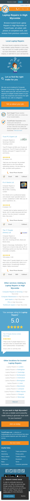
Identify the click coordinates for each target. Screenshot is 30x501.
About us (3, 451)
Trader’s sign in (24, 5)
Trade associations (21, 451)
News (3, 461)
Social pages (5, 464)
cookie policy (7, 492)
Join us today (15, 424)
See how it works (15, 443)
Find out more (18, 130)
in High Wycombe (15, 296)
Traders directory (21, 456)
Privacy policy (20, 454)
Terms (17, 461)
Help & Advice (5, 456)
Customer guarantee (22, 464)
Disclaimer (19, 459)
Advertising (4, 454)
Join (19, 2)
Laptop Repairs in (15, 367)
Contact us (4, 459)
